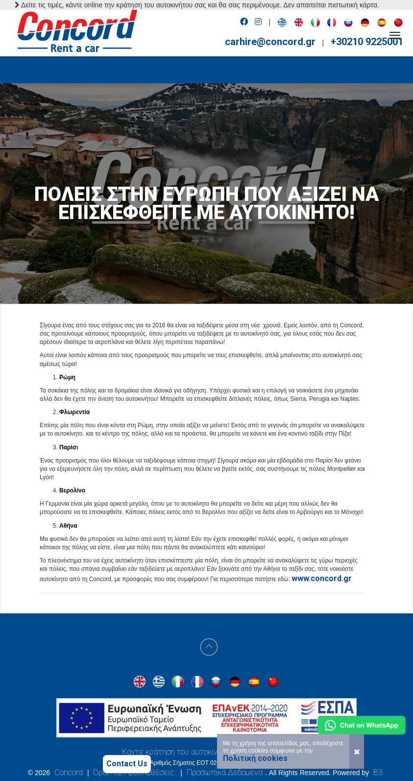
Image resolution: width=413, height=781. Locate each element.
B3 (378, 772)
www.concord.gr (322, 578)
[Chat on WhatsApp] (361, 725)
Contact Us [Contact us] (126, 763)
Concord (68, 772)
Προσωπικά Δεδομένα (225, 772)
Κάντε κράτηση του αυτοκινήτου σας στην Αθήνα (206, 752)
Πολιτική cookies (255, 758)
